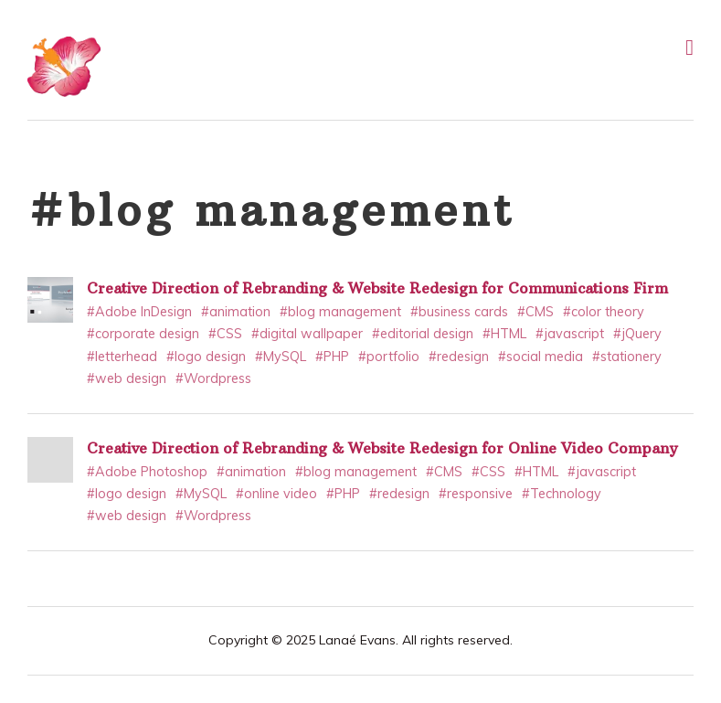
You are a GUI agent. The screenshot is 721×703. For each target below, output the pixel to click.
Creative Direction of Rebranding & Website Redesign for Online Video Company (382, 448)
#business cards (459, 312)
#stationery (627, 356)
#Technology (561, 493)
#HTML (504, 333)
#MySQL (280, 356)
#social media (540, 356)
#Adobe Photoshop (147, 471)
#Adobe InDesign (139, 312)
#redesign (459, 356)
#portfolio (388, 356)
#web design (126, 378)
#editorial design (422, 333)
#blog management (340, 312)
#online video (276, 493)
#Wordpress (213, 378)
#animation (235, 312)
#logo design (206, 356)
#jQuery (637, 333)
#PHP (332, 356)
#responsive (476, 493)
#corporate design (143, 333)
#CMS (535, 312)
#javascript (569, 333)
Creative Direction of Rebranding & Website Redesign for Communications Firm (377, 288)
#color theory (603, 312)
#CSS (225, 333)
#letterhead (122, 356)
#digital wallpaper (307, 333)
